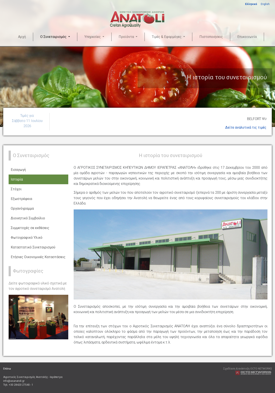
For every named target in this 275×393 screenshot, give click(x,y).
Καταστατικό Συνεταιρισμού (33, 247)
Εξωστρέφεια (21, 199)
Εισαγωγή (18, 170)
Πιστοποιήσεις (211, 37)
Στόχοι (16, 189)
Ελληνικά (251, 4)
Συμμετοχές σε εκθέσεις (30, 228)
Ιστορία (17, 179)
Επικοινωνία (247, 37)
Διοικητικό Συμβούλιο (28, 218)
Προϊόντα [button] (127, 37)
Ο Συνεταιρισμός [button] (53, 37)
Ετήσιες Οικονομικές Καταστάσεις (38, 257)
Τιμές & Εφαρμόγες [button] (167, 37)
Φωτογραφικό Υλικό (26, 237)
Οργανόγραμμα (22, 208)
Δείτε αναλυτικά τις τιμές (245, 127)
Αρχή (22, 37)
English (265, 4)
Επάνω (7, 368)
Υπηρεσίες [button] (93, 37)
